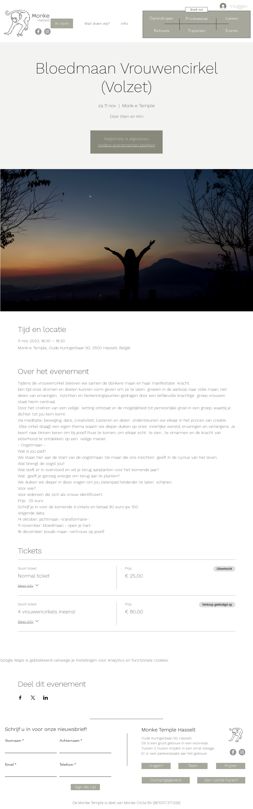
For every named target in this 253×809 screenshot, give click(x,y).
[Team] (193, 766)
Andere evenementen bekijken (126, 145)
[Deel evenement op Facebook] (20, 698)
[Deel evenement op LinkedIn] (45, 698)
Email (9, 764)
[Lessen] (232, 18)
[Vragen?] (156, 766)
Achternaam (70, 740)
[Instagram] (47, 31)
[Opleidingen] (161, 18)
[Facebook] (38, 31)
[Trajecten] (197, 30)
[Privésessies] (197, 18)
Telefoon (66, 764)
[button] (97, 23)
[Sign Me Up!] (85, 787)
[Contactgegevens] (166, 780)
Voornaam (13, 740)
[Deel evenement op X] (32, 698)
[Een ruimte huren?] (221, 780)
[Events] (232, 30)
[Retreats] (162, 30)
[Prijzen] (230, 766)
